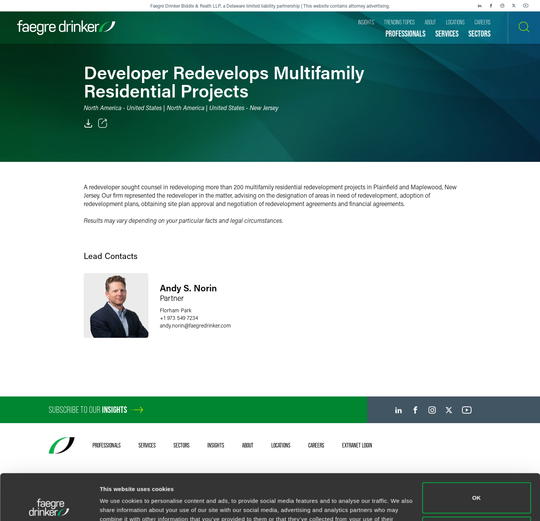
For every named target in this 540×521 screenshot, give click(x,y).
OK (476, 454)
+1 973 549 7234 (179, 317)
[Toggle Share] (103, 123)
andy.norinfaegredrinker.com (195, 325)
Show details (117, 506)
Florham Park (175, 310)
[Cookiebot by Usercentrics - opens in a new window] (49, 506)
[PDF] (88, 123)
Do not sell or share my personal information (476, 488)
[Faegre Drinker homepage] (66, 27)
